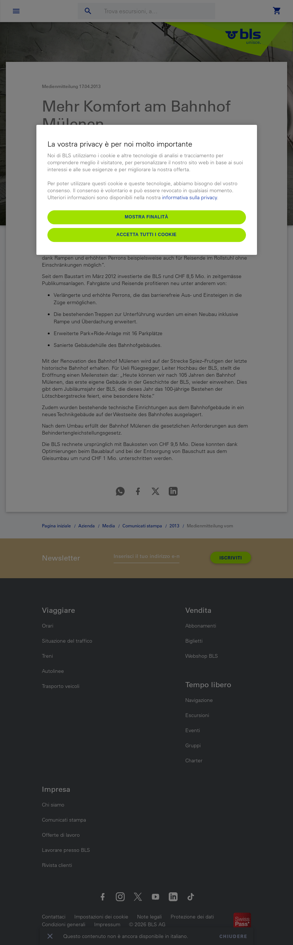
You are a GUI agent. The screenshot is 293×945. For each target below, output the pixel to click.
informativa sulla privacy (189, 197)
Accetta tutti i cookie (147, 234)
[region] (146, 190)
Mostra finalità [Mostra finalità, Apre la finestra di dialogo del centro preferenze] (146, 216)
